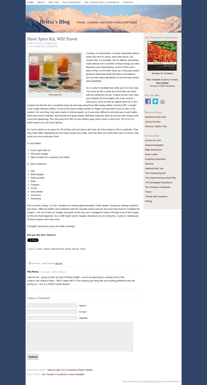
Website (83, 318)
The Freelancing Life (155, 173)
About (41, 2)
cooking (46, 249)
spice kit (75, 249)
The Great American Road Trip (160, 177)
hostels (68, 249)
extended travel (57, 249)
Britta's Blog (55, 22)
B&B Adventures (153, 149)
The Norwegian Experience (158, 182)
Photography (71, 2)
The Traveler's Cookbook (43, 46)
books (39, 249)
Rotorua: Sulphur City (156, 126)
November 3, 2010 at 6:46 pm (53, 272)
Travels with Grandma (156, 196)
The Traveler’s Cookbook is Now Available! (63, 374)
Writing (54, 2)
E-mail (83, 312)
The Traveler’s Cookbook (102, 2)
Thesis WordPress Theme (152, 381)
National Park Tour (154, 168)
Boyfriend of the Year (155, 117)
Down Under (151, 154)
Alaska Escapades (154, 145)
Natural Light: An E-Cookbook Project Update (70, 370)
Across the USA (153, 140)
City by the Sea (152, 121)
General (149, 163)
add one (58, 263)
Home (30, 2)
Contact (128, 2)
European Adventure (155, 159)
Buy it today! (162, 82)
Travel (82, 249)
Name (83, 305)
